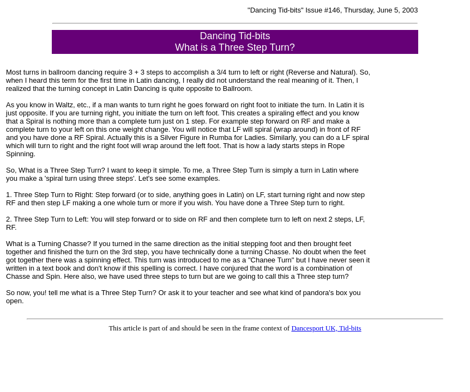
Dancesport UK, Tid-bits (326, 328)
